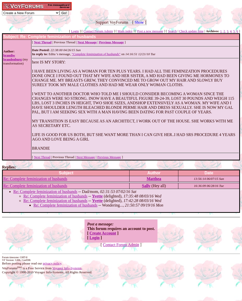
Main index (125, 31)
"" (96, 54)
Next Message (85, 157)
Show (139, 22)
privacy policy (52, 263)
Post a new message (150, 31)
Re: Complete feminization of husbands (35, 179)
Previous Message (109, 157)
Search (172, 31)
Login (75, 31)
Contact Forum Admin (98, 31)
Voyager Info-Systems (67, 268)
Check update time (191, 31)
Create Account (103, 233)
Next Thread (42, 157)
